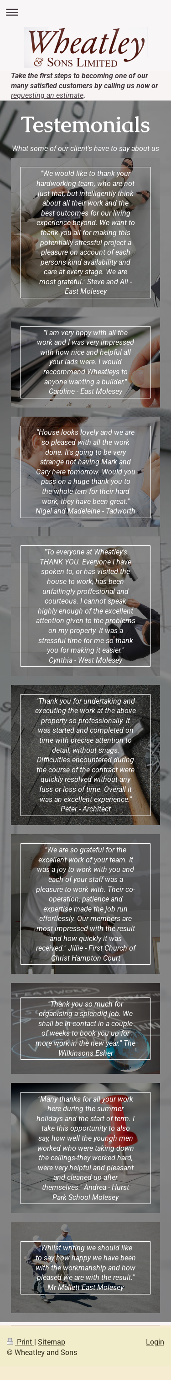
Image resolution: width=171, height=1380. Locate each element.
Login (155, 1341)
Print (20, 1341)
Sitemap (51, 1341)
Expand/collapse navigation (85, 12)
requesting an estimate (47, 95)
